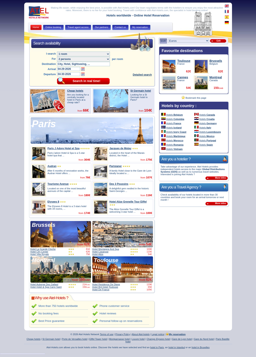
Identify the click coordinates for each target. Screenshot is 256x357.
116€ (149, 195)
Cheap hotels (75, 90)
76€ (87, 177)
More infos (220, 178)
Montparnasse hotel (119, 339)
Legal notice (157, 334)
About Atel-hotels (141, 334)
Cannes (104, 225)
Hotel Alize (97, 254)
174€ (87, 213)
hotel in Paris (157, 347)
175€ (149, 159)
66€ (86, 110)
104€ (148, 110)
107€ (149, 177)
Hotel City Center (39, 251)
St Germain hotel (140, 90)
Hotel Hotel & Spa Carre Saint (46, 287)
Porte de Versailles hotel (74, 339)
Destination (49, 64)
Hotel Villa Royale (39, 254)
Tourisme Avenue (58, 183)
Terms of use (106, 334)
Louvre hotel (138, 339)
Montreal (43, 260)
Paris (44, 123)
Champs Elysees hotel (158, 339)
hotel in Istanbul (176, 347)
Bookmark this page (193, 98)
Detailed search (142, 74)
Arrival (52, 69)
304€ (87, 159)
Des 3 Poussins (119, 183)
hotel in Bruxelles (201, 347)
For (54, 58)
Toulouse (106, 260)
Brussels (43, 225)
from (83, 244)
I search (51, 53)
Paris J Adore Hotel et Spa (64, 148)
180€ (87, 195)
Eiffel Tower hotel (98, 339)
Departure (50, 74)
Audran (52, 166)
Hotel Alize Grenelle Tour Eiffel (128, 201)
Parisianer (115, 166)
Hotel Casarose (100, 251)
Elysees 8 (53, 201)
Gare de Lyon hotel (182, 339)
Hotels (174, 115)
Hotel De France (100, 289)
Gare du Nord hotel (204, 339)
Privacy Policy (122, 334)
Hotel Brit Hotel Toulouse (105, 287)
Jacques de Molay (120, 148)
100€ (149, 213)
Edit (217, 41)
